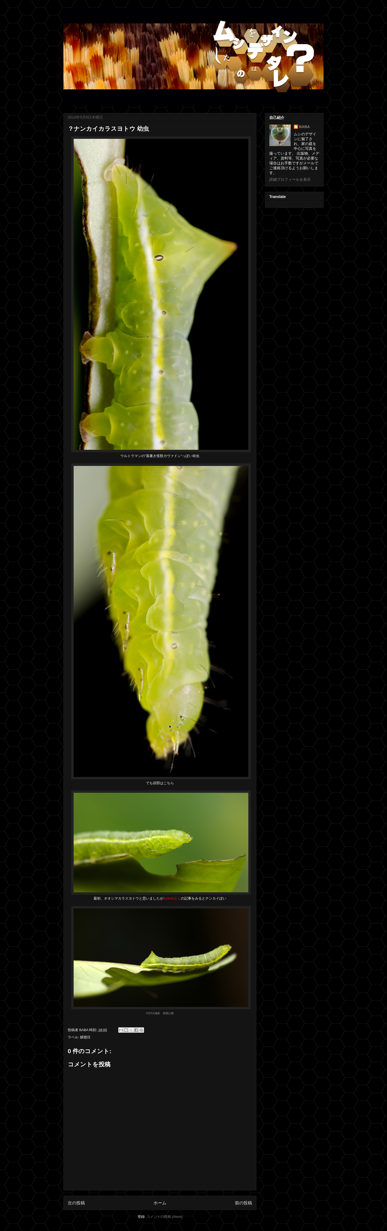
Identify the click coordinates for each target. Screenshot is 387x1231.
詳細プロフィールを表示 (290, 179)
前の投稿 (243, 1203)
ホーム (159, 1203)
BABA (304, 127)
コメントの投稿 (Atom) (164, 1217)
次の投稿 (76, 1203)
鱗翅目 (85, 1037)
